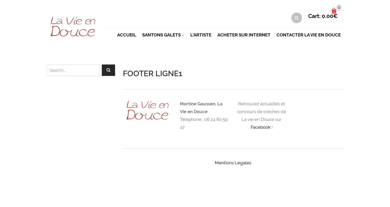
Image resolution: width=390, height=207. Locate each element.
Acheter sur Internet (244, 34)
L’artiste (200, 34)
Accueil (126, 34)
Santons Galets (161, 34)
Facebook (261, 127)
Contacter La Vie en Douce (308, 34)
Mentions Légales (233, 162)
